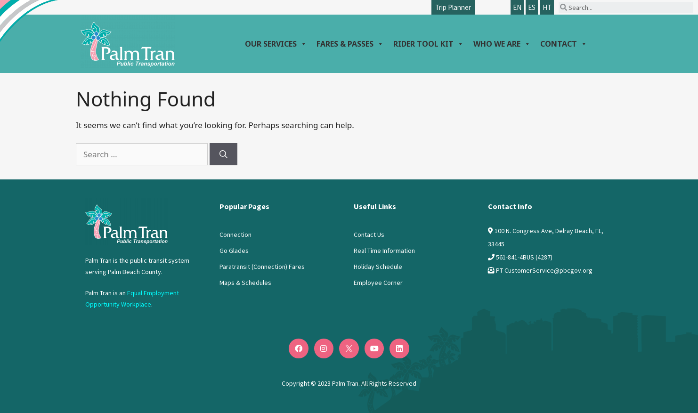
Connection (235, 234)
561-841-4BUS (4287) (524, 257)
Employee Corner (378, 282)
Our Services (276, 43)
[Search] (223, 154)
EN (517, 7)
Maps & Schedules (245, 282)
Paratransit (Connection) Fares (262, 266)
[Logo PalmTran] (126, 221)
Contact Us (369, 234)
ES (532, 7)
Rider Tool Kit (428, 43)
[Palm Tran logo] (128, 41)
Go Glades (234, 250)
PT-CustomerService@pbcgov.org (544, 270)
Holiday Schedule (378, 266)
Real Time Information (384, 250)
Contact (563, 43)
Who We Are (502, 43)
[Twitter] (349, 348)
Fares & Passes (350, 43)
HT (547, 7)
